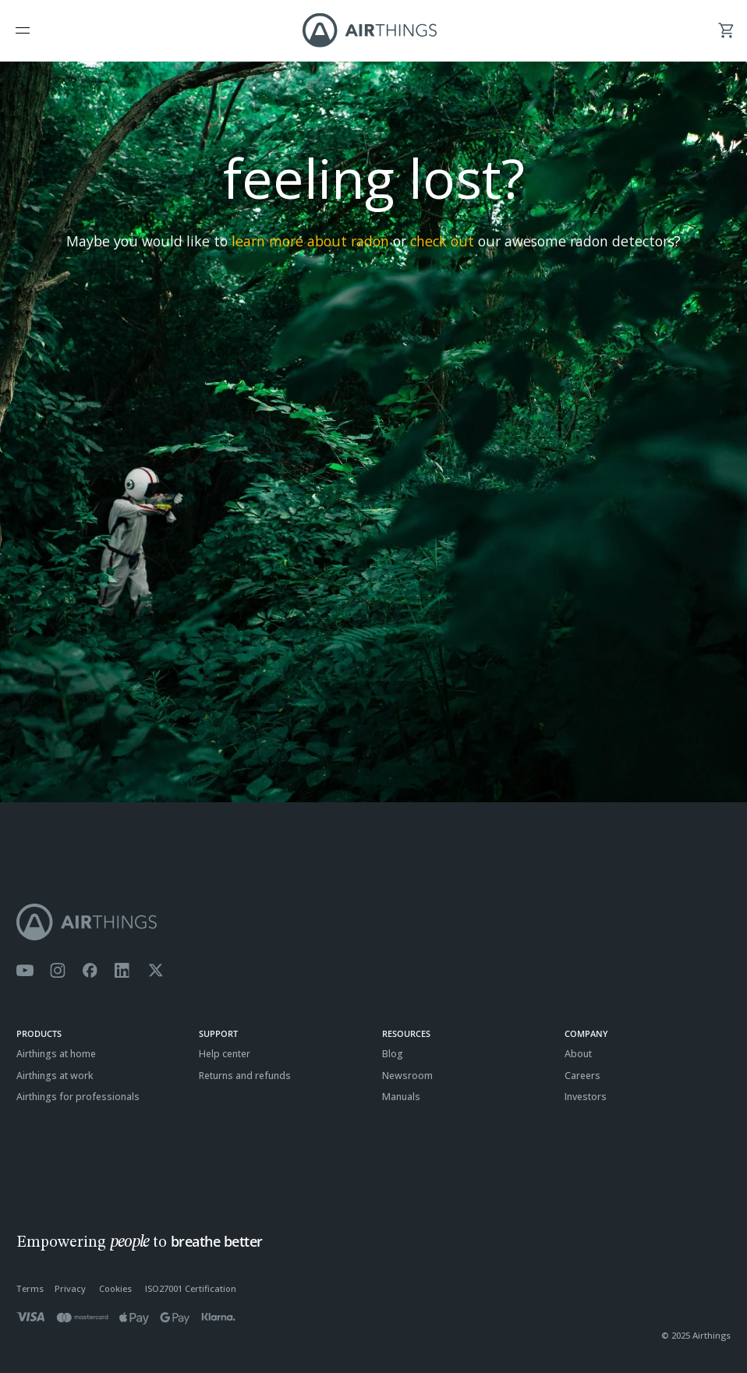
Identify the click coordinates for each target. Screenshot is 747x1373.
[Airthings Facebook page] (89, 970)
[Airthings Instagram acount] (57, 970)
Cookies (115, 1288)
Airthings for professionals (78, 1096)
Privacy (70, 1288)
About (578, 1053)
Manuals (401, 1096)
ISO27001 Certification (190, 1288)
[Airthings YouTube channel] (25, 970)
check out (442, 241)
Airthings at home (56, 1053)
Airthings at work (55, 1075)
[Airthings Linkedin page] (122, 970)
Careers (582, 1075)
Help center (224, 1053)
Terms (30, 1288)
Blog (392, 1053)
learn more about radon (310, 241)
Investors (586, 1096)
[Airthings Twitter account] (155, 970)
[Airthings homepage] (373, 922)
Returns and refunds (245, 1075)
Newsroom (407, 1075)
